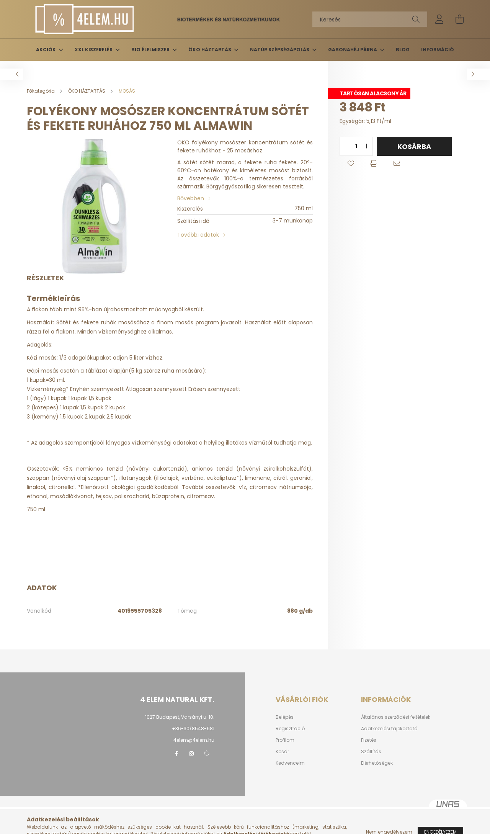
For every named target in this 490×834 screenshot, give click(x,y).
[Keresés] (369, 19)
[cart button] (459, 19)
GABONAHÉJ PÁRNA (353, 49)
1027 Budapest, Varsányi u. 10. (179, 717)
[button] (351, 163)
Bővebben (190, 198)
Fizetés (368, 740)
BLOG (403, 49)
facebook (176, 753)
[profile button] (439, 19)
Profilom (285, 740)
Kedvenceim (290, 763)
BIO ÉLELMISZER (151, 49)
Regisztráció (290, 728)
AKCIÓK (46, 49)
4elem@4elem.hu (193, 740)
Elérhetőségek (377, 763)
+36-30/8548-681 (193, 728)
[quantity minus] (345, 146)
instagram (191, 753)
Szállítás (371, 751)
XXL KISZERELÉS (94, 49)
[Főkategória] (41, 91)
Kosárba (414, 146)
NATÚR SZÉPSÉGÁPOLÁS (280, 49)
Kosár (282, 751)
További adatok (198, 235)
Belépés (285, 717)
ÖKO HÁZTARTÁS (210, 49)
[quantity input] (356, 146)
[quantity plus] (366, 146)
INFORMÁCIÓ (437, 49)
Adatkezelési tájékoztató (389, 728)
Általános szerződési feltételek (395, 717)
